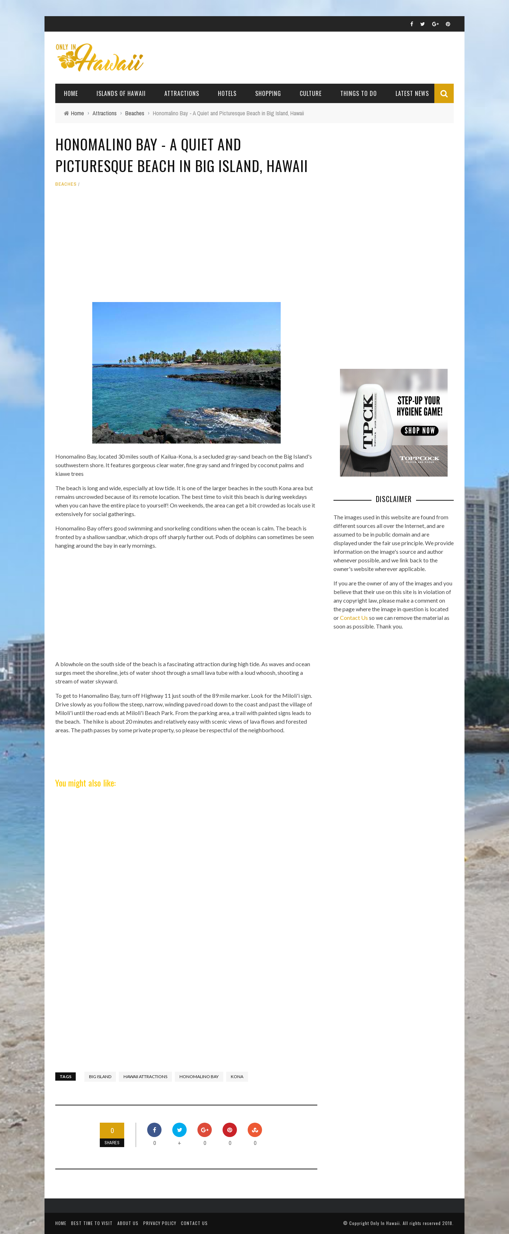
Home (71, 93)
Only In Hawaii (385, 1223)
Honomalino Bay (199, 1076)
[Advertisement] (186, 248)
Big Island (100, 1076)
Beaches (66, 184)
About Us (128, 1223)
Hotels (227, 93)
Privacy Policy (159, 1223)
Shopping (268, 93)
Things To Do (358, 93)
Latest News (412, 93)
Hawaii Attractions (145, 1076)
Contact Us (354, 617)
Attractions (181, 93)
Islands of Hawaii (121, 93)
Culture (311, 93)
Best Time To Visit (92, 1223)
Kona (237, 1076)
